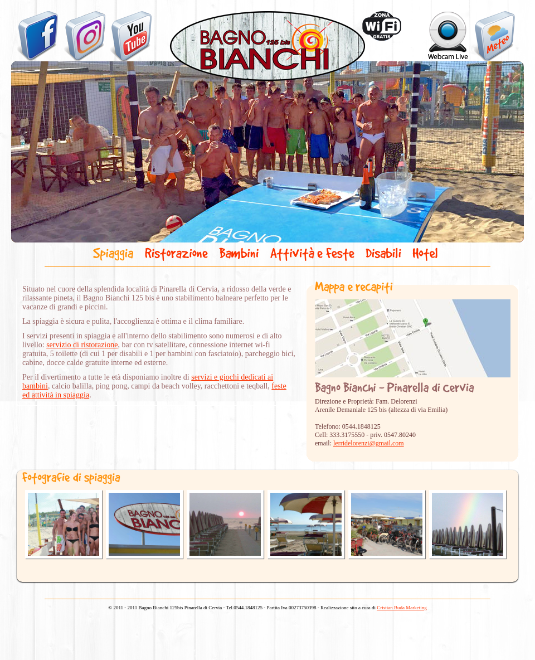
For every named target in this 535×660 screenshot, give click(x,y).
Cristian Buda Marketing (402, 607)
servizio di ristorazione (82, 345)
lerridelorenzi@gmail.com (368, 443)
